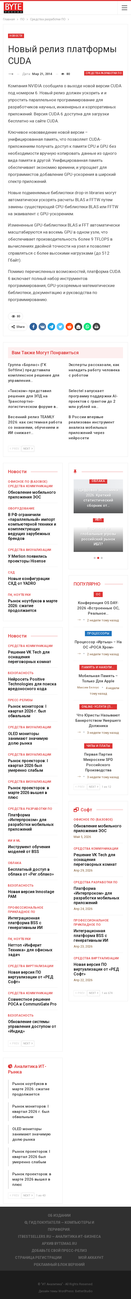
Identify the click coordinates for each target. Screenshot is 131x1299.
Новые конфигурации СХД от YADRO (29, 581)
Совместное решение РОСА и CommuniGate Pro (32, 1001)
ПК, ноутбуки (19, 595)
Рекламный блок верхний (59, 1265)
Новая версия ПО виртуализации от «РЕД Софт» (30, 977)
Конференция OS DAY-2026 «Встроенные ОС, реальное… (98, 608)
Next (28, 448)
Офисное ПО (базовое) (27, 481)
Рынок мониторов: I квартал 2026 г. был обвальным (27, 711)
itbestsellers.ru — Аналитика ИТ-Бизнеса (59, 1237)
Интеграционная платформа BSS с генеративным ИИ (25, 923)
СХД (11, 572)
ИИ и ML (14, 840)
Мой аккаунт (91, 1258)
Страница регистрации (38, 1258)
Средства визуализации (29, 550)
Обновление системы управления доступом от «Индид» (32, 1026)
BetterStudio (83, 1291)
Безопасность (21, 673)
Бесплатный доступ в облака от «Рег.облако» (31, 872)
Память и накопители (99, 667)
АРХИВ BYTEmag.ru (59, 1244)
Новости (16, 35)
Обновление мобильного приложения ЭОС (32, 494)
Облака (14, 863)
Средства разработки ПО (103, 73)
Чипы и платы (98, 746)
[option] (98, 518)
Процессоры (98, 633)
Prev (14, 448)
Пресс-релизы (20, 700)
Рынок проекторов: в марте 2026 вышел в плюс (28, 792)
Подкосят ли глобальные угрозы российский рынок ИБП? (98, 536)
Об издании (59, 1215)
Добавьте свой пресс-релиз (59, 1251)
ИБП (98, 519)
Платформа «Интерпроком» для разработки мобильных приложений (31, 822)
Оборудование (21, 508)
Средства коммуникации (30, 486)
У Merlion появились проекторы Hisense (27, 558)
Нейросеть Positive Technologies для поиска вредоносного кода (32, 684)
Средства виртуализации (30, 966)
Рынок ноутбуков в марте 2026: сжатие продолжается (32, 606)
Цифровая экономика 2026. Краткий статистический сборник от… (98, 498)
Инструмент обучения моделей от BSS (29, 849)
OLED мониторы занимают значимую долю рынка (28, 738)
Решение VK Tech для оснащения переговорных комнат (29, 657)
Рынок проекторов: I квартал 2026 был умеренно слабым (28, 765)
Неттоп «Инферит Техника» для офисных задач (30, 950)
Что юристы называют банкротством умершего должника (98, 720)
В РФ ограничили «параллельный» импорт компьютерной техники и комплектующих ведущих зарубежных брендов (32, 526)
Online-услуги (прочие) (99, 706)
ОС (98, 594)
